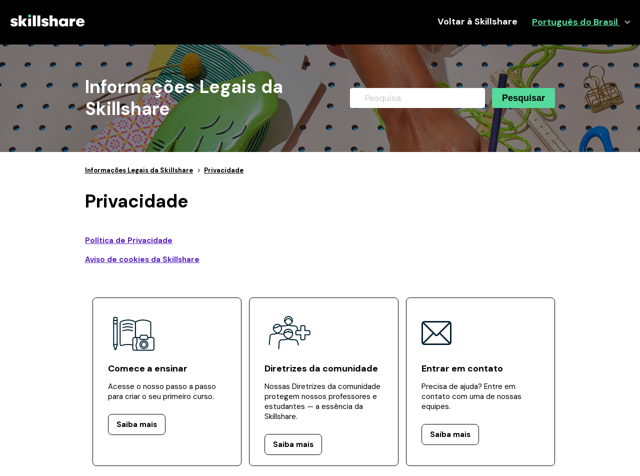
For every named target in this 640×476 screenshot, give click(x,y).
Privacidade (224, 170)
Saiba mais (136, 425)
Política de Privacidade (128, 241)
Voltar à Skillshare (478, 22)
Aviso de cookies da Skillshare (142, 259)
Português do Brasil (576, 22)
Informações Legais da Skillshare (139, 170)
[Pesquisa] (417, 98)
